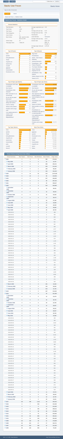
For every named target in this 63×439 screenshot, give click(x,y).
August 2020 (11, 200)
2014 (7, 408)
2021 (7, 183)
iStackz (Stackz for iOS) (38, 76)
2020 (7, 185)
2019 (7, 291)
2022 (7, 180)
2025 (7, 173)
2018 (7, 293)
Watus (33, 148)
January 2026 (11, 171)
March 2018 (11, 394)
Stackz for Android (36, 104)
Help (47, 437)
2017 (7, 401)
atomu (33, 146)
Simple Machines (14, 437)
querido (8, 55)
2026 (7, 159)
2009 (7, 420)
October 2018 (11, 302)
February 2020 (11, 286)
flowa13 (8, 148)
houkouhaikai (9, 70)
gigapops (8, 67)
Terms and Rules (52, 437)
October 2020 (11, 194)
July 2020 (10, 202)
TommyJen (47, 36)
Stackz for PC (35, 78)
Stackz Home (55, 6)
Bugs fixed (34, 53)
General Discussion (37, 61)
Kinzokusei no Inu (10, 72)
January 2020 (11, 288)
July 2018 (10, 310)
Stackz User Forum (12, 6)
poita (7, 144)
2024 (7, 176)
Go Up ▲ (58, 437)
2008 (7, 423)
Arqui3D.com (9, 61)
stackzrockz (9, 63)
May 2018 (10, 315)
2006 (7, 428)
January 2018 (11, 399)
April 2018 (10, 392)
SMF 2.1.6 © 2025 (6, 437)
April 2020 (10, 210)
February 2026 (11, 168)
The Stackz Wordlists (37, 67)
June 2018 (10, 313)
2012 (7, 413)
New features (9, 88)
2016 (7, 404)
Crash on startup (10, 104)
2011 (7, 416)
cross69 (8, 65)
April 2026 (10, 164)
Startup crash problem (11, 106)
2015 (7, 406)
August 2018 (11, 308)
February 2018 (11, 396)
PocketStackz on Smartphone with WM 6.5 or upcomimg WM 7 (38, 111)
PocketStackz (35, 55)
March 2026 (11, 166)
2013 (7, 411)
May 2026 (10, 161)
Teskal (7, 59)
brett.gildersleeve (10, 57)
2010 (7, 418)
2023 (7, 178)
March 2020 (11, 284)
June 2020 (10, 205)
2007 (7, 425)
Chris (7, 53)
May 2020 (10, 207)
